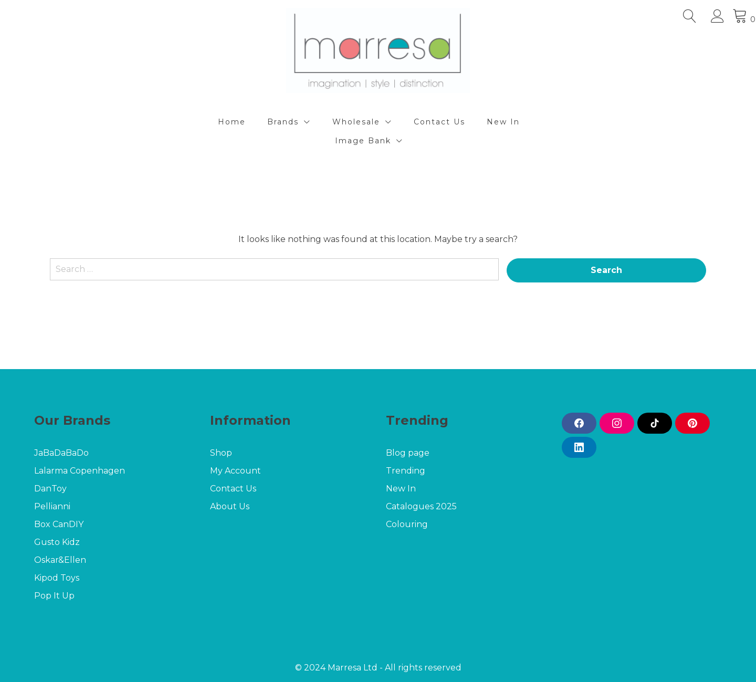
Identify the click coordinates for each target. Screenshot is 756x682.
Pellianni (52, 506)
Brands (283, 122)
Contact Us (439, 122)
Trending (405, 471)
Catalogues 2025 (421, 506)
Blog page (407, 453)
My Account (235, 471)
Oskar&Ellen (60, 560)
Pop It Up (54, 596)
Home (232, 122)
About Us (229, 506)
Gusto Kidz (57, 542)
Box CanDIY (58, 524)
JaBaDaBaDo (61, 453)
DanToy (50, 489)
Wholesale (356, 122)
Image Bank (363, 140)
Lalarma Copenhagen (80, 471)
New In (503, 122)
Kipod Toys (56, 578)
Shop (221, 453)
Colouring (407, 524)
